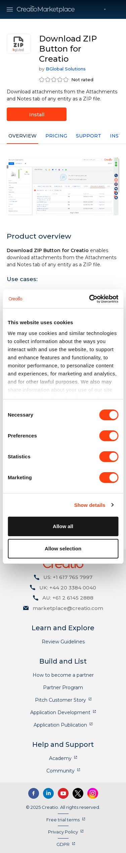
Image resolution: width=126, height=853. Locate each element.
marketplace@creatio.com (68, 608)
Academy (60, 758)
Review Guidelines (63, 642)
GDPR (63, 844)
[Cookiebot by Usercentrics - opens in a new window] (89, 299)
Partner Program (63, 687)
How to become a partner (63, 675)
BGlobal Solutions (66, 68)
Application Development (60, 712)
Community (60, 771)
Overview (22, 136)
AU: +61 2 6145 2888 (67, 598)
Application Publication (60, 725)
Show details (90, 505)
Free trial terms (63, 819)
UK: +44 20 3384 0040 (67, 587)
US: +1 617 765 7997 (67, 577)
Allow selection (63, 548)
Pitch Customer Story (60, 700)
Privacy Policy (63, 831)
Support (88, 136)
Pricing (56, 136)
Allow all (63, 526)
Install (36, 115)
